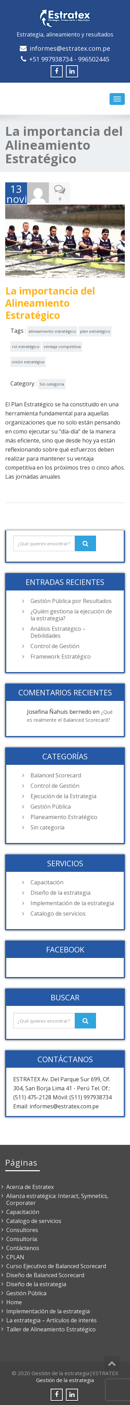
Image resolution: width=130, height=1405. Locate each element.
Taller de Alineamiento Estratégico (51, 1328)
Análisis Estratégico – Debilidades (58, 631)
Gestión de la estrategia (65, 1378)
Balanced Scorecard (56, 774)
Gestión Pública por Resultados (71, 599)
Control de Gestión (55, 645)
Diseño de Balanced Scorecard (45, 1274)
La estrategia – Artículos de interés (51, 1319)
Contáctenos (22, 1247)
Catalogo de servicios (58, 912)
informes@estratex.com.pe (69, 48)
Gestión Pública (51, 805)
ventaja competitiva (62, 345)
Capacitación (47, 881)
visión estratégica (28, 360)
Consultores (22, 1229)
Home (14, 1301)
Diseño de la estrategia (60, 891)
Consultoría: (22, 1238)
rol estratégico (26, 345)
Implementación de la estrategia (72, 902)
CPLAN (15, 1256)
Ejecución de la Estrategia (63, 795)
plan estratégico (95, 330)
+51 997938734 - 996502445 (69, 59)
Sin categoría (52, 383)
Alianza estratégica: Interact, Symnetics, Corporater (57, 1198)
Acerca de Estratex (30, 1186)
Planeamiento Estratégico (64, 815)
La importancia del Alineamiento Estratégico (50, 302)
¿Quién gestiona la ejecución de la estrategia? (71, 614)
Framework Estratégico (61, 655)
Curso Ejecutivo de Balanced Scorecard (56, 1265)
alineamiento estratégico (52, 330)
